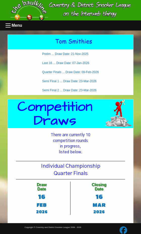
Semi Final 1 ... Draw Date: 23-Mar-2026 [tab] (69, 81)
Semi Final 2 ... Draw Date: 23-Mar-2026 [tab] (69, 90)
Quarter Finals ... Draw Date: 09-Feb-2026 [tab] (70, 72)
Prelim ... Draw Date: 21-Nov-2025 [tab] (65, 54)
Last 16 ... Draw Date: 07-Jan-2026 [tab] (65, 63)
